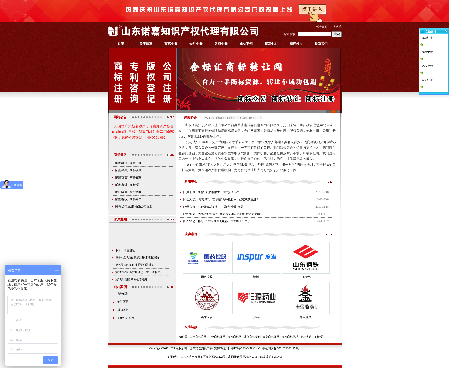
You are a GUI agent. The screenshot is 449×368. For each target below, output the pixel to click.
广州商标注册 (217, 336)
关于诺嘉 (145, 44)
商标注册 (121, 163)
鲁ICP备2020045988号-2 (246, 348)
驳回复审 (121, 192)
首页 (121, 44)
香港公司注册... (144, 206)
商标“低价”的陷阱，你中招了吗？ (219, 192)
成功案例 (246, 44)
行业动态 (190, 199)
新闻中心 (271, 44)
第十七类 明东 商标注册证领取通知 (137, 261)
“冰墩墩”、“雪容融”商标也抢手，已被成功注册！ (228, 199)
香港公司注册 (124, 206)
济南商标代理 (290, 336)
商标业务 (170, 44)
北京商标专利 (252, 336)
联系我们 (321, 44)
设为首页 (322, 27)
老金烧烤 (305, 317)
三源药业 (256, 317)
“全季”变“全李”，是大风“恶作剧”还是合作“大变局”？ (231, 214)
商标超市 (296, 44)
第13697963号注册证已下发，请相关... (138, 275)
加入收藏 (336, 27)
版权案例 (123, 309)
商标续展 (121, 170)
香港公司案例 (125, 318)
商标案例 (123, 293)
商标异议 (121, 199)
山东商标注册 (198, 336)
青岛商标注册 (271, 336)
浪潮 (256, 276)
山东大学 (206, 317)
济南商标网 (235, 336)
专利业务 (196, 44)
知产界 (183, 336)
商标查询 (306, 336)
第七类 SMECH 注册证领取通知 (134, 268)
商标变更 (121, 177)
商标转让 (121, 184)
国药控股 (206, 276)
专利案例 (123, 301)
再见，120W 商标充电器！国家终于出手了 (224, 221)
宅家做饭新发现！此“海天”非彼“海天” (221, 206)
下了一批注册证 (125, 254)
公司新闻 (190, 192)
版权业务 (221, 44)
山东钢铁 (305, 276)
